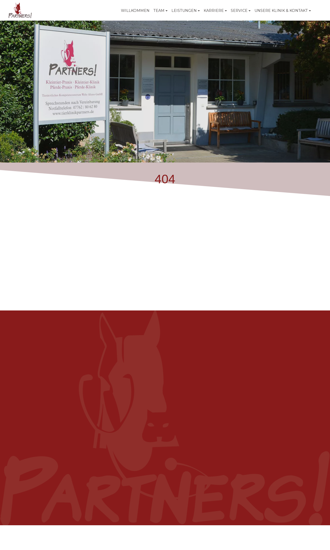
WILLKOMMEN (135, 10)
